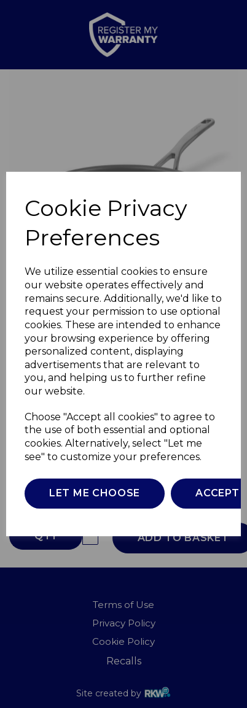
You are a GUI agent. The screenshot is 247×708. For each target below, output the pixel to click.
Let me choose (94, 493)
